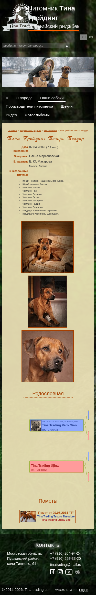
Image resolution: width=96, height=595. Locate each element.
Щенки (67, 106)
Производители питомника (29, 106)
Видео (11, 115)
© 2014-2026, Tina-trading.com (45, 590)
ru (83, 37)
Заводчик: (21, 156)
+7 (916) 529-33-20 (65, 558)
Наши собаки (51, 97)
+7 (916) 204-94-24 (65, 553)
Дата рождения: (20, 148)
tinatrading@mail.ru (65, 565)
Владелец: (21, 161)
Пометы (48, 501)
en (91, 37)
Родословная (48, 393)
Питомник (51, 13)
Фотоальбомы (37, 115)
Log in (83, 590)
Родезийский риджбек (53, 26)
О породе (24, 97)
